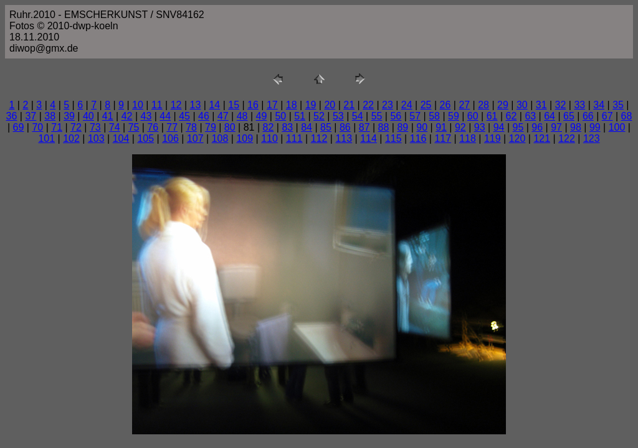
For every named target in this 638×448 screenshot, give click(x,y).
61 (492, 116)
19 (311, 105)
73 (95, 127)
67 (607, 116)
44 (165, 116)
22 (368, 105)
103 (96, 138)
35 (618, 105)
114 (368, 138)
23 (387, 105)
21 (349, 105)
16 (253, 105)
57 (415, 116)
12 (176, 105)
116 (418, 138)
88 (383, 127)
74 (114, 127)
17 (272, 105)
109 (244, 138)
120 (517, 138)
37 (30, 116)
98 (575, 127)
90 (421, 127)
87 (364, 127)
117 (442, 138)
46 (203, 116)
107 (195, 138)
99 (595, 127)
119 (492, 138)
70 (37, 127)
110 (269, 138)
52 (319, 116)
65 (568, 116)
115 (393, 138)
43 (146, 116)
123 (591, 138)
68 (626, 116)
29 (502, 105)
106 (170, 138)
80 (230, 127)
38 (49, 116)
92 (460, 127)
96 (537, 127)
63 (530, 116)
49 (261, 116)
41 (107, 116)
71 (56, 127)
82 (268, 127)
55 (377, 116)
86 (345, 127)
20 (329, 105)
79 (210, 127)
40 (88, 116)
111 (294, 138)
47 (223, 116)
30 (522, 105)
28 (483, 105)
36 (11, 116)
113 (343, 138)
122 (566, 138)
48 (242, 116)
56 (395, 116)
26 (445, 105)
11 (157, 105)
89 (402, 127)
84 (306, 127)
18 (291, 105)
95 (518, 127)
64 (549, 116)
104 (121, 138)
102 (71, 138)
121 (541, 138)
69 (18, 127)
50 (280, 116)
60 (472, 116)
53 (338, 116)
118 (467, 138)
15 (233, 105)
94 (499, 127)
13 (195, 105)
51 (299, 116)
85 (325, 127)
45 (184, 116)
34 (598, 105)
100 (617, 127)
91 (441, 127)
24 (406, 105)
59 (453, 116)
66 (588, 116)
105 (145, 138)
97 (556, 127)
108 (220, 138)
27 (464, 105)
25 (426, 105)
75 (134, 127)
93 (479, 127)
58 (434, 116)
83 (287, 127)
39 (69, 116)
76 (152, 127)
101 (46, 138)
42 (127, 116)
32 (560, 105)
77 (172, 127)
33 (579, 105)
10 (137, 105)
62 (511, 116)
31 (541, 105)
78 (191, 127)
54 (357, 116)
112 (319, 138)
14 (214, 105)
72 (76, 127)
